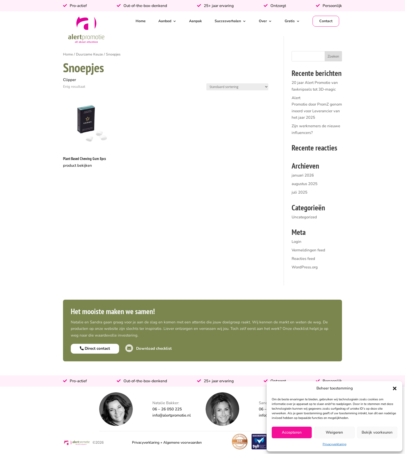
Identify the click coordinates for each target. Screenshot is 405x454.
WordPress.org (305, 267)
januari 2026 (303, 175)
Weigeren (334, 432)
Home (141, 21)
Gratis (290, 21)
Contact (325, 21)
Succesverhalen (228, 21)
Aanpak (195, 21)
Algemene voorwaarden (182, 442)
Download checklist (148, 348)
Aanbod (164, 21)
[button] (394, 388)
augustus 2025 (304, 183)
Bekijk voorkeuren (377, 432)
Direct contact (95, 348)
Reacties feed (303, 258)
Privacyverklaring (334, 444)
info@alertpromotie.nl (171, 415)
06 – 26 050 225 (167, 409)
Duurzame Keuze (89, 54)
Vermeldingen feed (308, 250)
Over (263, 21)
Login (296, 241)
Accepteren (292, 432)
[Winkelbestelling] (237, 86)
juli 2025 (299, 192)
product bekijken (77, 165)
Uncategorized (304, 217)
